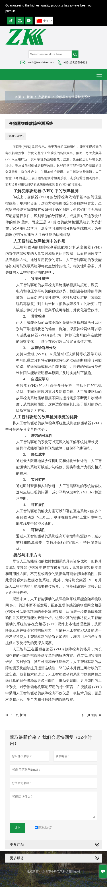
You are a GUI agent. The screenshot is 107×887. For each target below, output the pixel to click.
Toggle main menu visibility (100, 73)
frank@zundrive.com (40, 62)
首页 (18, 97)
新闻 (30, 97)
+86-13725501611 (75, 62)
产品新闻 (44, 97)
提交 (17, 828)
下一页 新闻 (89, 715)
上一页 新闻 (15, 715)
